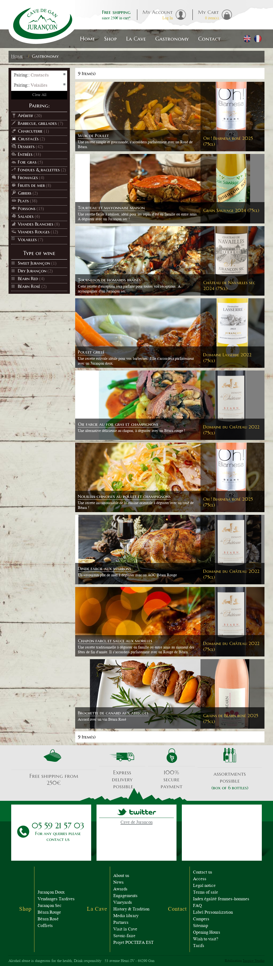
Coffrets (45, 926)
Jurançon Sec (50, 906)
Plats (23, 201)
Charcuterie (30, 131)
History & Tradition (131, 909)
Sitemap (200, 926)
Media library (125, 916)
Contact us (202, 872)
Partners (121, 922)
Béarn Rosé (29, 286)
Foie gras (27, 162)
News (118, 882)
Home (17, 56)
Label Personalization (213, 912)
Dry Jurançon (32, 271)
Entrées (25, 154)
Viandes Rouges (34, 232)
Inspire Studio (253, 961)
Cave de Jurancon (136, 822)
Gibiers (24, 193)
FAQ (197, 906)
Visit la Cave (125, 929)
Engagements (125, 896)
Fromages (28, 177)
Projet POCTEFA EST (133, 943)
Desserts (26, 146)
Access (199, 879)
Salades (26, 216)
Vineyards (122, 902)
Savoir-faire (124, 936)
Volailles (27, 239)
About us (121, 876)
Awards (120, 889)
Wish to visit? (205, 939)
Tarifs (198, 946)
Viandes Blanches (35, 224)
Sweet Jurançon (34, 263)
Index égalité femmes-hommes (221, 899)
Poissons (26, 208)
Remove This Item (64, 74)
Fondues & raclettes (39, 170)
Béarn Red (28, 278)
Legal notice (204, 886)
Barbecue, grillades (37, 123)
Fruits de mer (31, 185)
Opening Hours (206, 932)
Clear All (39, 95)
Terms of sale (205, 892)
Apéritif (25, 115)
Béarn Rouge (49, 912)
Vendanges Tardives (56, 899)
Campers (201, 919)
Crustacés (28, 139)
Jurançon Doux (51, 892)
